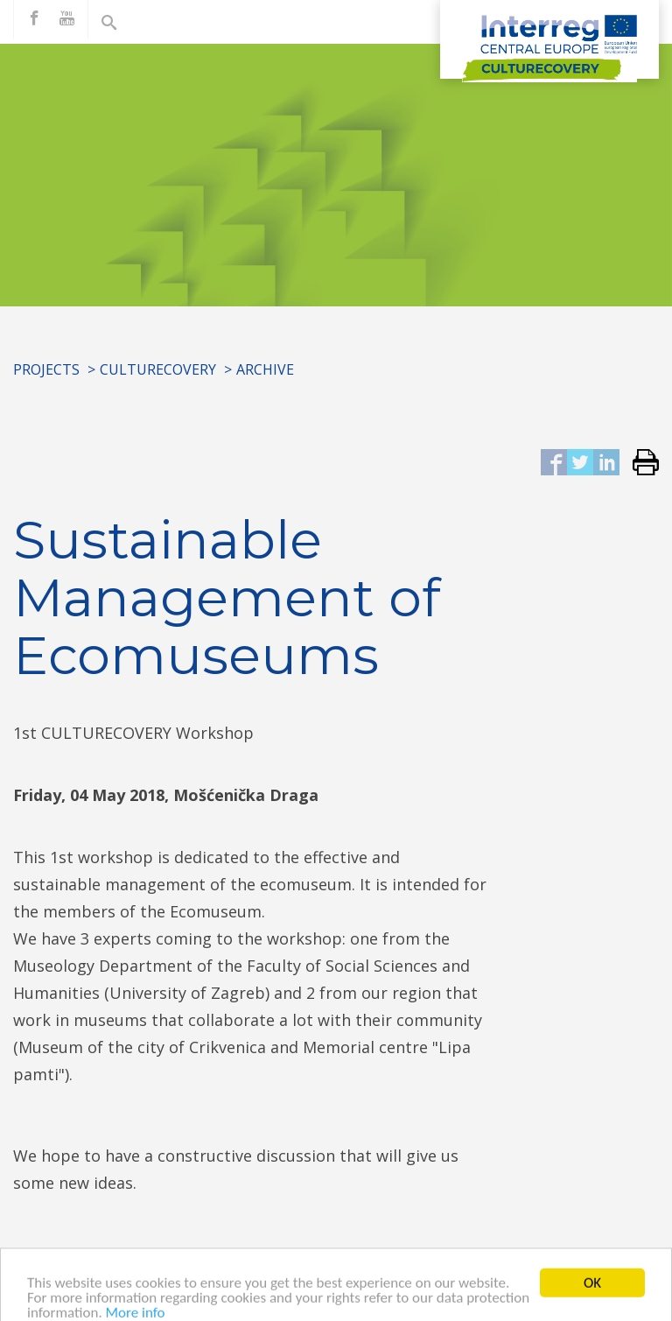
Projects (46, 369)
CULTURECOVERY (158, 369)
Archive (265, 369)
